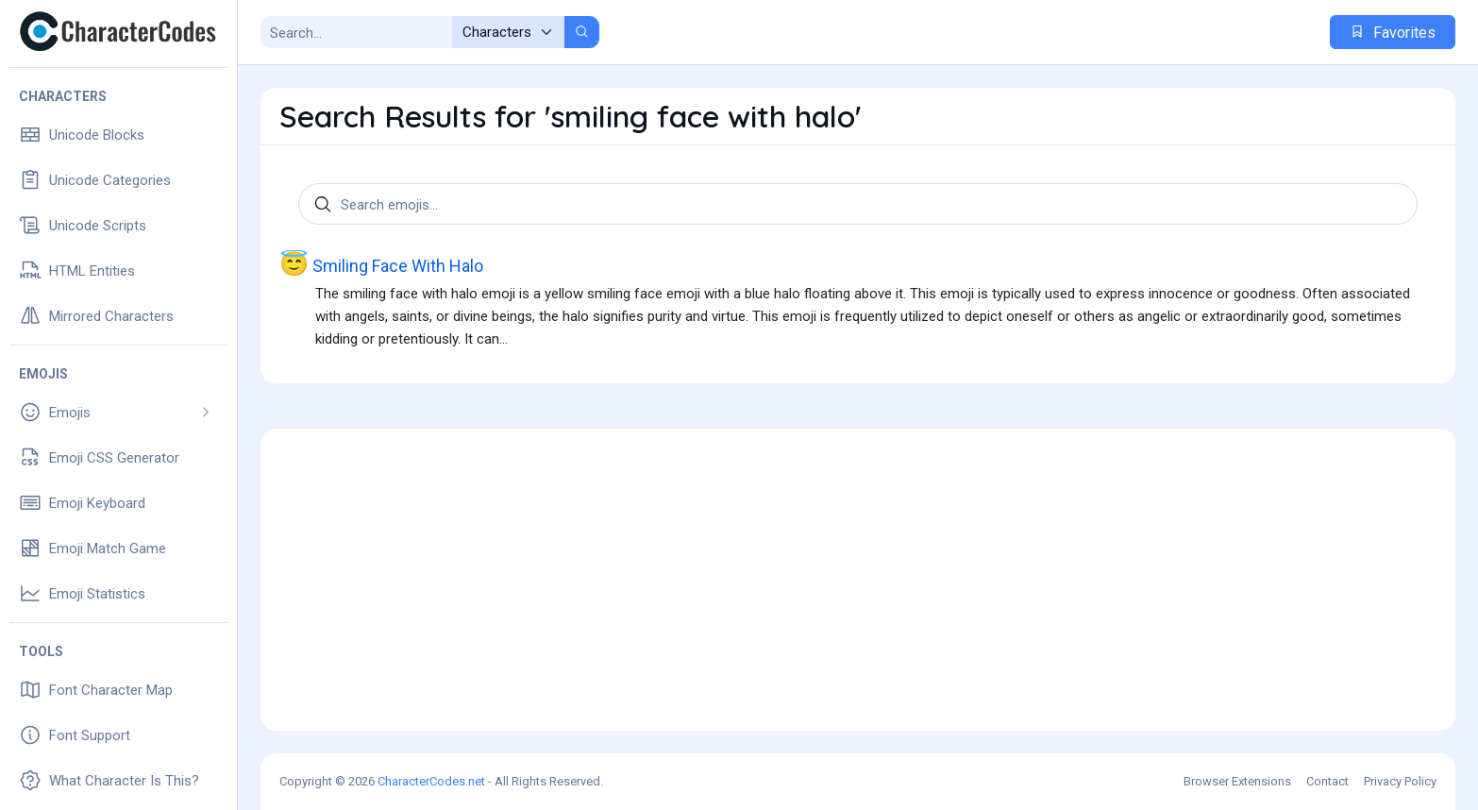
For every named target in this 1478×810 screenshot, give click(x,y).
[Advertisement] (858, 579)
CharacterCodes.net (431, 781)
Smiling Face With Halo (381, 264)
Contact (1327, 781)
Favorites (1393, 33)
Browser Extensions (1237, 781)
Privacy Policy (1400, 781)
